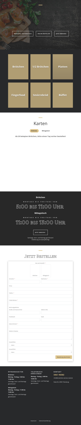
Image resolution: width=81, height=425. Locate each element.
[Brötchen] (35, 269)
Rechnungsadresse (14, 307)
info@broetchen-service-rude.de (63, 378)
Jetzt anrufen (61, 33)
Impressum (33, 421)
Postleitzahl (12, 317)
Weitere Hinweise (13, 331)
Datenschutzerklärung (44, 421)
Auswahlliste (12, 342)
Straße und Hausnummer (15, 309)
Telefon (11, 293)
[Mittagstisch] (46, 269)
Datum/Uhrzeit (13, 324)
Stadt (42, 317)
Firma (10, 286)
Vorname (11, 279)
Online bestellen (44, 33)
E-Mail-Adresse (13, 300)
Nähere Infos (44, 309)
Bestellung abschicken (63, 357)
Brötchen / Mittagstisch (23, 33)
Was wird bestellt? (40, 263)
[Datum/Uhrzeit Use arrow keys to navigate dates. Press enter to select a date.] (40, 327)
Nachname (44, 279)
